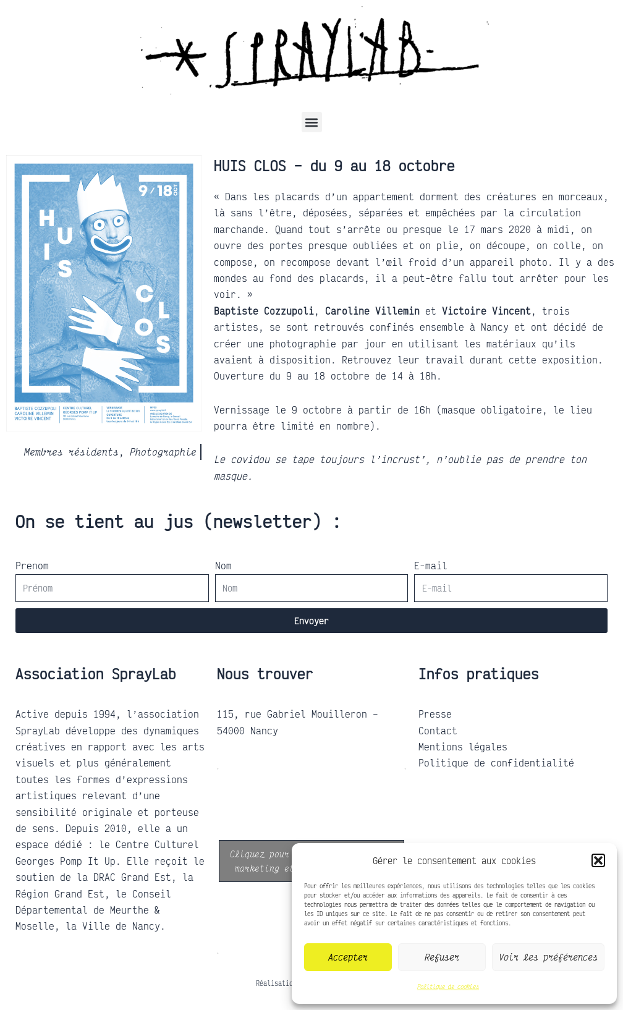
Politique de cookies (448, 986)
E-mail (430, 565)
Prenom (32, 565)
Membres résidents (71, 452)
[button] (598, 860)
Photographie (163, 452)
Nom (223, 565)
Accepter (348, 956)
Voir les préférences (548, 956)
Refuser (442, 956)
